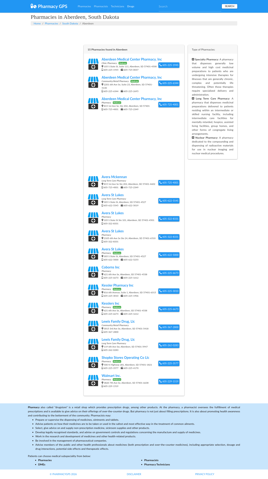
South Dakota (70, 23)
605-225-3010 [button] (168, 291)
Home (37, 23)
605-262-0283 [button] (168, 345)
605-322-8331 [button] (168, 218)
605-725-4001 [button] (168, 104)
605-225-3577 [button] (168, 363)
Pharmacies (84, 6)
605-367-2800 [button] (168, 327)
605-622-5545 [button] (168, 200)
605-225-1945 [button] (168, 65)
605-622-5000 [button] (168, 254)
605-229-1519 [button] (168, 381)
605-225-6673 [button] (168, 272)
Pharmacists (101, 6)
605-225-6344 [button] (168, 83)
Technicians (117, 6)
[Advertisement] (134, 34)
